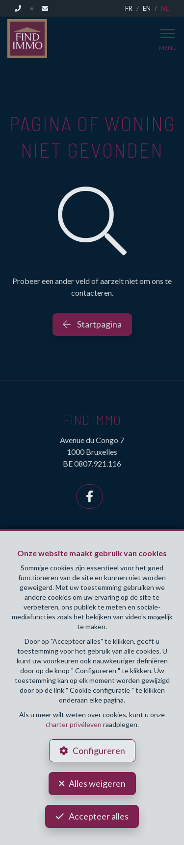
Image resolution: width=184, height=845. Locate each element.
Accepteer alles (99, 816)
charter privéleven (74, 724)
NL (165, 8)
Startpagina (92, 324)
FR (128, 8)
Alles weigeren (97, 783)
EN (147, 8)
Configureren (99, 750)
